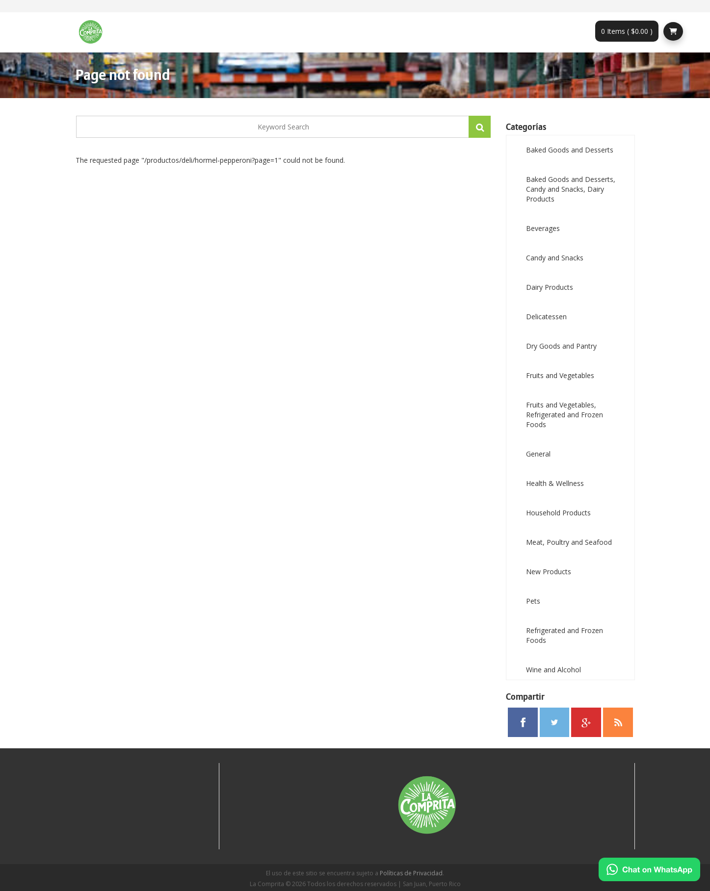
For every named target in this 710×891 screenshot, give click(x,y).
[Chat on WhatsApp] (649, 869)
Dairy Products (549, 287)
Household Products (558, 512)
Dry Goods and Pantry (561, 346)
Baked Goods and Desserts (569, 149)
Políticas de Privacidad (411, 873)
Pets (533, 601)
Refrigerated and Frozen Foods (564, 635)
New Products (548, 571)
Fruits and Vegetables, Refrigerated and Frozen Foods (564, 414)
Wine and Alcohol (553, 669)
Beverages (543, 228)
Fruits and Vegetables (560, 375)
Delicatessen (546, 316)
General (538, 453)
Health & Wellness (555, 483)
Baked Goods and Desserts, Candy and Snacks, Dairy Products (570, 189)
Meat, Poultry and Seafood (569, 542)
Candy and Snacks (554, 257)
